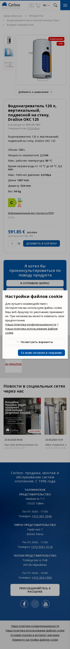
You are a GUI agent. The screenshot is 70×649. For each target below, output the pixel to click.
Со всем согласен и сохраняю (41, 352)
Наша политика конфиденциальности (30, 324)
